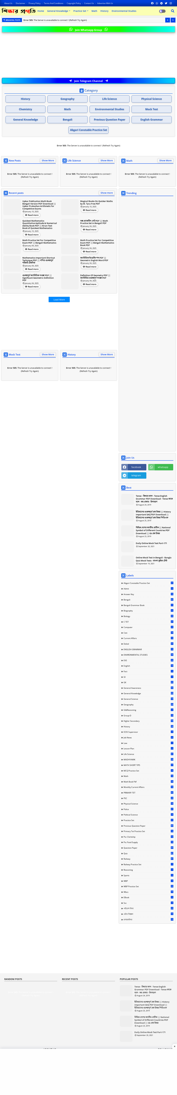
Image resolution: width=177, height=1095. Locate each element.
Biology (148, 616)
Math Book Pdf (148, 781)
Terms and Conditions (54, 3)
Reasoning (148, 869)
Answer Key (148, 594)
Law (148, 743)
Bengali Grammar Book (148, 605)
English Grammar (151, 119)
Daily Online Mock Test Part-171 (151, 543)
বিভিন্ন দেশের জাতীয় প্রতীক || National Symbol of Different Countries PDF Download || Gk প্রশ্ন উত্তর (153, 530)
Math (94, 10)
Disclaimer (21, 3)
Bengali (67, 119)
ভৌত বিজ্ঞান (148, 914)
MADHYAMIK (148, 759)
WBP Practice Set (148, 886)
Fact (148, 671)
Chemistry (25, 109)
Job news (148, 737)
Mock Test (151, 109)
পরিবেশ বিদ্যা (148, 908)
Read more (33, 215)
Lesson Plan (148, 748)
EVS (148, 660)
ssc (148, 903)
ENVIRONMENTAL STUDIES (148, 654)
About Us (8, 3)
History (104, 10)
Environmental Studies (124, 10)
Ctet (148, 632)
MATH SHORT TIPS (148, 765)
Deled (148, 643)
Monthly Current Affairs (148, 787)
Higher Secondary (148, 720)
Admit (148, 588)
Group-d (148, 715)
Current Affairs (148, 638)
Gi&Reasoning (148, 709)
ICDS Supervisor (148, 731)
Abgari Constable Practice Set (88, 130)
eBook (148, 897)
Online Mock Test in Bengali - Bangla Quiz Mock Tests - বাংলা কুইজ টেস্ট (153, 559)
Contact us (89, 3)
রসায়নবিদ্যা (148, 919)
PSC (148, 798)
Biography (148, 610)
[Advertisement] (88, 55)
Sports (148, 875)
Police (148, 809)
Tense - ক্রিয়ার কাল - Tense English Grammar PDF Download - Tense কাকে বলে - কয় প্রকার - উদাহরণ (154, 498)
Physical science (148, 803)
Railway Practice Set (148, 864)
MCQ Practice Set (148, 770)
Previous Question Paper (109, 119)
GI (148, 676)
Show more (107, 192)
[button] (167, 20)
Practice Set (79, 10)
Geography (67, 99)
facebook (136, 467)
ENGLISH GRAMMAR (148, 649)
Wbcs (148, 892)
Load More (59, 299)
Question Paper (148, 847)
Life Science (109, 99)
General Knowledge (57, 10)
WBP (148, 881)
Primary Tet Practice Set (148, 831)
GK (148, 682)
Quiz (148, 853)
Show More (48, 160)
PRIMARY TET (148, 792)
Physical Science (151, 99)
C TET (148, 621)
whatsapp (163, 467)
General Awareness (148, 687)
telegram (136, 475)
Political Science (148, 814)
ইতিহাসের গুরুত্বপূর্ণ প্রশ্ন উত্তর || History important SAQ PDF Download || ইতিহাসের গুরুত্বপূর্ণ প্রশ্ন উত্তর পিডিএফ (153, 514)
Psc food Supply (148, 842)
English (148, 665)
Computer (148, 627)
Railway (148, 858)
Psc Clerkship (148, 836)
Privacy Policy (35, 3)
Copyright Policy (74, 3)
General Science (148, 698)
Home (40, 10)
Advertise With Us (105, 3)
